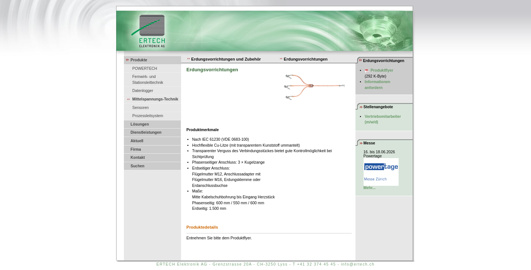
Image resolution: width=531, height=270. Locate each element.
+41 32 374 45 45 (316, 264)
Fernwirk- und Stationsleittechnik (147, 80)
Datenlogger (142, 91)
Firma (136, 149)
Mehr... (370, 188)
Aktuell (137, 141)
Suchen (138, 166)
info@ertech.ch (358, 264)
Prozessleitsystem (147, 116)
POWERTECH (144, 68)
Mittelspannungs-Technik (155, 99)
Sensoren (140, 108)
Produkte (139, 60)
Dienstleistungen (146, 132)
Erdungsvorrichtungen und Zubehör (224, 59)
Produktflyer (382, 70)
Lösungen (140, 124)
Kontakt (138, 157)
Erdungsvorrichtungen (303, 59)
